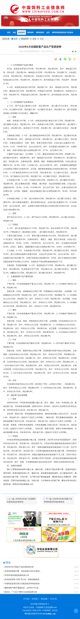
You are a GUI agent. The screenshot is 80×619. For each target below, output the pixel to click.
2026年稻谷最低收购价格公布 (16, 575)
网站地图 (44, 599)
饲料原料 (30, 32)
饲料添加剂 (40, 32)
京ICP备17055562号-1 (39, 604)
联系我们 (35, 599)
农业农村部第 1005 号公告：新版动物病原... (22, 579)
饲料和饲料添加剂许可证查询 (62, 32)
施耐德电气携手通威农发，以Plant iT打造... (22, 588)
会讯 (48, 32)
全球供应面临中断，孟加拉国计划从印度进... (22, 571)
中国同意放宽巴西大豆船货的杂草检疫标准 (22, 584)
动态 (14, 32)
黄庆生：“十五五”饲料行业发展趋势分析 (20, 592)
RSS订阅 (53, 599)
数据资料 (21, 32)
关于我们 (26, 599)
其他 (34, 39)
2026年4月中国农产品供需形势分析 (19, 567)
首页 (8, 32)
